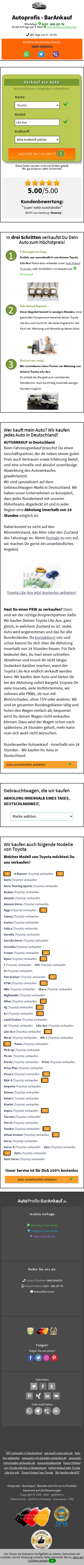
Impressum (60, 1499)
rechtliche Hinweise (39, 1499)
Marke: (20, 97)
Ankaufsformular (44, 1291)
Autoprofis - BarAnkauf (42, 17)
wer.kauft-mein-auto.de (58, 1453)
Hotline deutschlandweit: (42, 44)
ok (52, 1560)
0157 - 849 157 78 (53, 24)
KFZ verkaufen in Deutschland (24, 1453)
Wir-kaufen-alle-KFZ (67, 1472)
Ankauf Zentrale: (36, 1280)
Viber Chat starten (44, 1236)
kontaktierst (45, 637)
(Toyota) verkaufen (33, 874)
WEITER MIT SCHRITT (41, 153)
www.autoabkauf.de (49, 1463)
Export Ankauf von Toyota (37, 1472)
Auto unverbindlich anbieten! (39, 764)
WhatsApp (26, 286)
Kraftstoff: (22, 131)
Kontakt (53, 537)
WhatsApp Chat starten (44, 1225)
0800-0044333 (54, 1280)
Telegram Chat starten (44, 1231)
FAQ (71, 1499)
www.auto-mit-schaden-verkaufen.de (44, 1458)
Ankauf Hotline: (33, 1286)
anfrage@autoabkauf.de (62, 27)
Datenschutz (18, 1499)
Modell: (20, 114)
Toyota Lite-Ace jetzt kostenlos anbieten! (41, 592)
